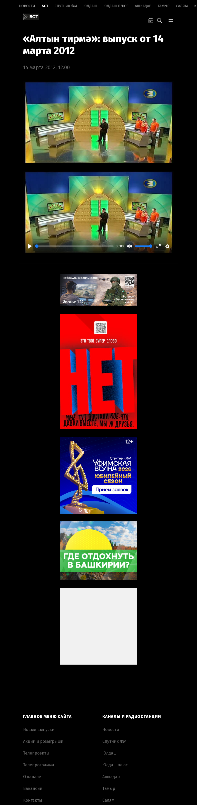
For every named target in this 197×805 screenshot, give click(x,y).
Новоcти (27, 6)
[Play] (30, 246)
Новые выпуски (38, 729)
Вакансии (32, 788)
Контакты (32, 800)
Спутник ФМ (66, 6)
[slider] (74, 246)
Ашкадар (143, 6)
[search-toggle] (159, 20)
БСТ (45, 6)
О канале (32, 776)
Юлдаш (90, 6)
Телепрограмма (38, 764)
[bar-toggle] (170, 20)
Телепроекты (36, 753)
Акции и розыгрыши (43, 741)
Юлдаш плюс (116, 6)
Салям (182, 6)
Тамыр (164, 6)
